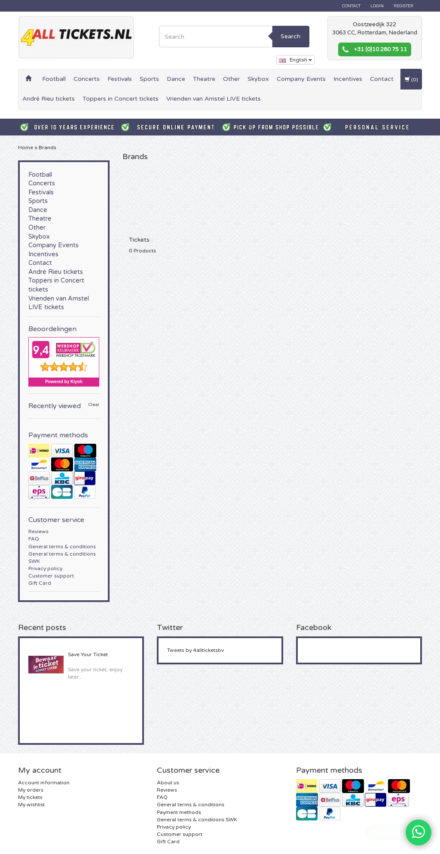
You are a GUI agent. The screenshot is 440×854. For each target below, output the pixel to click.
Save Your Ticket (88, 654)
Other (231, 79)
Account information (44, 783)
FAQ (33, 539)
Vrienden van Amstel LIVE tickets (213, 98)
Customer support (51, 576)
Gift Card (39, 583)
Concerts (86, 79)
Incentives (347, 79)
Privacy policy (45, 568)
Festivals (119, 79)
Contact (351, 6)
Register (403, 6)
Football (54, 79)
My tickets (30, 797)
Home (25, 147)
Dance (176, 79)
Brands (47, 147)
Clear (94, 404)
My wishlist (31, 805)
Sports (149, 79)
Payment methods (179, 812)
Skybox (258, 79)
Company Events (301, 79)
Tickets (139, 239)
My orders (30, 790)
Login (377, 6)
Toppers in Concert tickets (120, 98)
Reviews (38, 531)
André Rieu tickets (48, 98)
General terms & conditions (62, 547)
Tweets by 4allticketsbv (195, 650)
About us (168, 783)
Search (290, 36)
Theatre (204, 79)
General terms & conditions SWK (197, 820)
